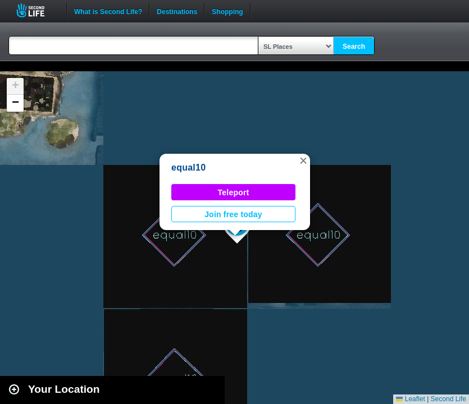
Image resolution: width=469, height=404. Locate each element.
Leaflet (410, 399)
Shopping (227, 10)
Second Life (37, 10)
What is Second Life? (108, 10)
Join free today (233, 214)
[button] (303, 160)
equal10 (188, 167)
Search (354, 46)
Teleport (233, 192)
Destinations (177, 10)
